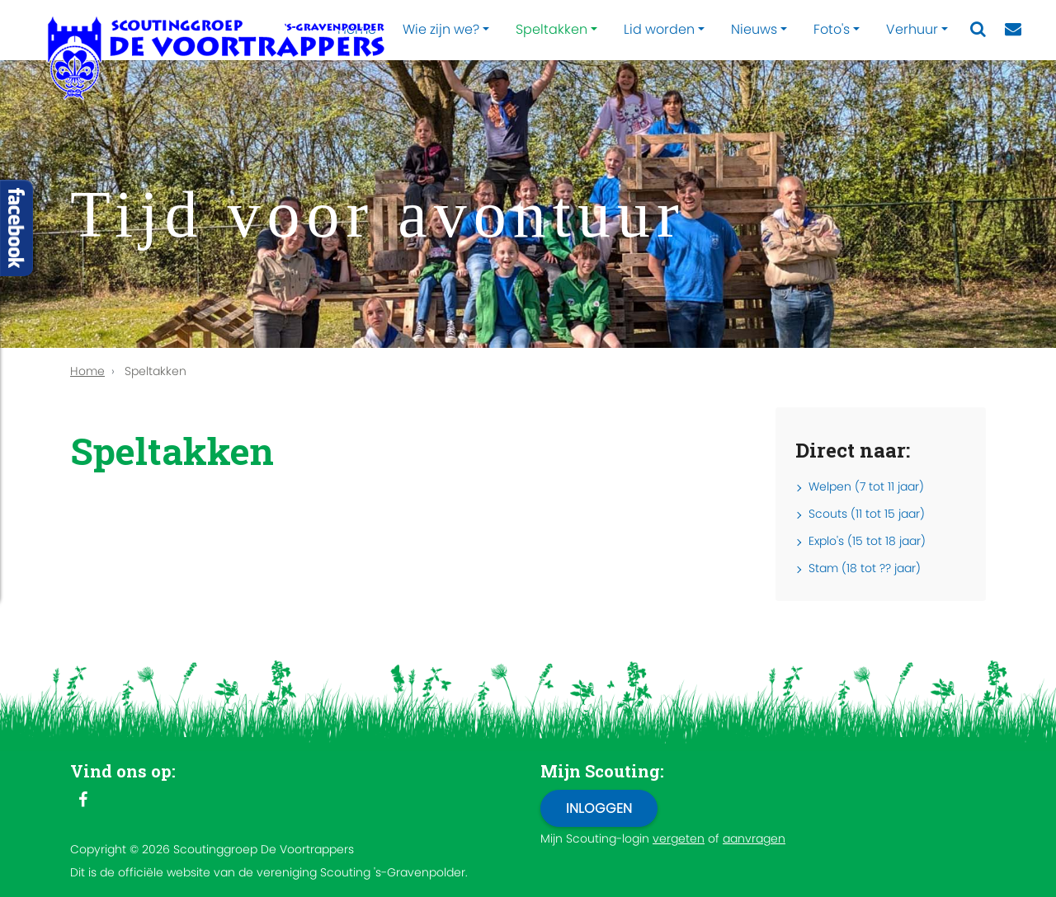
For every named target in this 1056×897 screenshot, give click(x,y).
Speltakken (551, 29)
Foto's (831, 29)
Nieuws (754, 29)
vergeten (679, 838)
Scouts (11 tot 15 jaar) (866, 513)
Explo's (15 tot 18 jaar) (867, 541)
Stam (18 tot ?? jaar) (864, 568)
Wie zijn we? (441, 29)
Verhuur (912, 29)
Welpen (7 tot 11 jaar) (866, 486)
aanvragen (754, 838)
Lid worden (659, 29)
